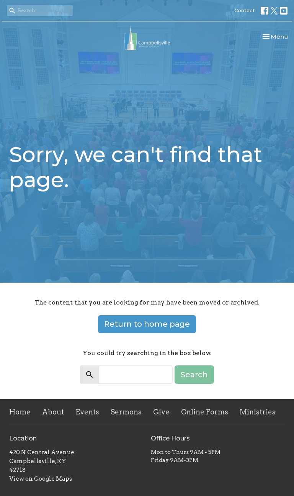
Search (194, 374)
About (53, 412)
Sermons (126, 412)
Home (20, 412)
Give (161, 412)
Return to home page (147, 324)
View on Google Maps (40, 478)
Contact (244, 10)
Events (87, 412)
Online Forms (204, 412)
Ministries (258, 412)
